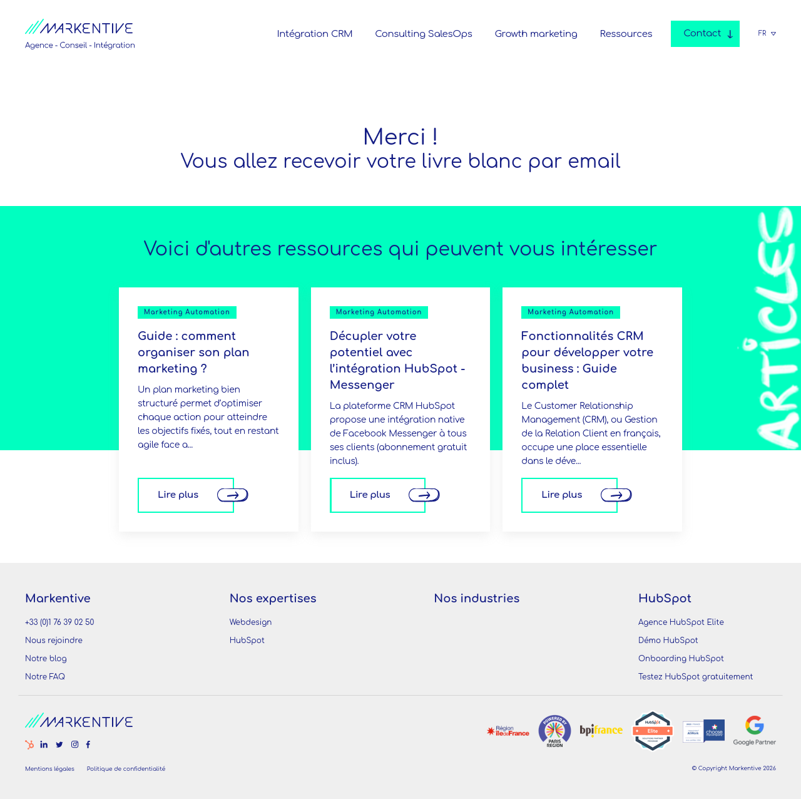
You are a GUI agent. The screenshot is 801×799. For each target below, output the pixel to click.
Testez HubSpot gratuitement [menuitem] (695, 677)
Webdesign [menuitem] (251, 622)
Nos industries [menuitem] (476, 598)
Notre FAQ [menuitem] (45, 677)
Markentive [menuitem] (58, 598)
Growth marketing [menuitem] (535, 34)
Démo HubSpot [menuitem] (668, 640)
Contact (702, 33)
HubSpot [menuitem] (247, 640)
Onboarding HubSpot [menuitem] (681, 658)
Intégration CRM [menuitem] (314, 34)
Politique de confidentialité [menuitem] (126, 769)
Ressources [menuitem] (626, 34)
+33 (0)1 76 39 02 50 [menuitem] (59, 622)
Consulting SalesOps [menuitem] (423, 34)
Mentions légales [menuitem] (49, 769)
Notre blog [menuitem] (46, 658)
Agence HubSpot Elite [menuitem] (681, 622)
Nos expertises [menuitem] (273, 598)
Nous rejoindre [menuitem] (54, 640)
